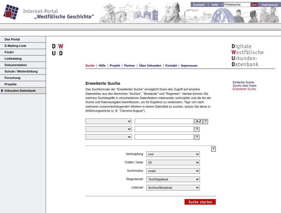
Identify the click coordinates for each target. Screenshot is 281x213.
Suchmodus (135, 170)
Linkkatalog (13, 58)
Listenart (137, 187)
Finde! (9, 52)
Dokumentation (16, 65)
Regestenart (134, 179)
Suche (90, 65)
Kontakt (171, 65)
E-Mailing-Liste (15, 45)
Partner (129, 65)
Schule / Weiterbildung (21, 71)
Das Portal (12, 39)
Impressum (189, 65)
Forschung (13, 77)
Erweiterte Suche (244, 89)
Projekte (11, 84)
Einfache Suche (243, 82)
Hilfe (102, 65)
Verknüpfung (134, 154)
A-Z (198, 121)
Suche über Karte (245, 85)
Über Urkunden (150, 65)
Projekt (115, 65)
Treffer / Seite (134, 162)
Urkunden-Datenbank (20, 90)
